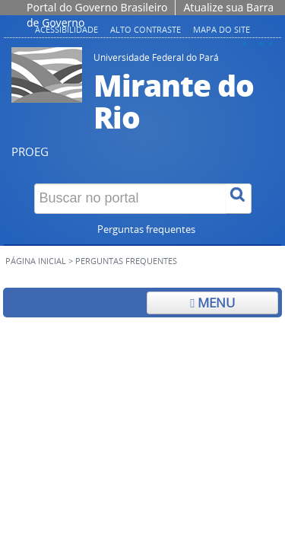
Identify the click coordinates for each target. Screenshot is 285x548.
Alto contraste (145, 29)
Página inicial (35, 261)
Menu (212, 302)
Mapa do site (221, 29)
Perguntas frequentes (146, 229)
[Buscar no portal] (130, 198)
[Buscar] (239, 198)
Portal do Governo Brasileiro (97, 7)
